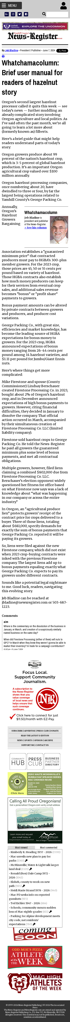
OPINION (38, 740)
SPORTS (28, 740)
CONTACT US (42, 745)
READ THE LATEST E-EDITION (35, 735)
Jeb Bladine (11, 50)
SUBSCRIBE (17, 731)
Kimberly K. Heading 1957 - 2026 (31, 852)
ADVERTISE (29, 731)
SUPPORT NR (27, 745)
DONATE (54, 731)
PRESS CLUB (43, 731)
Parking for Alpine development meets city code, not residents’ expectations (34, 920)
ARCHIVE (48, 740)
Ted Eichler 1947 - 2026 (25, 903)
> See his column (35, 227)
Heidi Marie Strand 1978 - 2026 (30, 890)
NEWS (20, 740)
